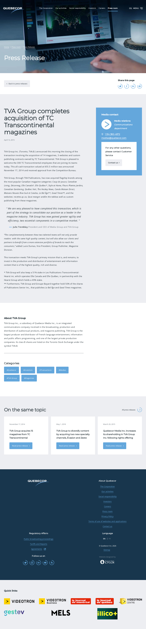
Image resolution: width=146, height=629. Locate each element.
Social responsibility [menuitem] (77, 8)
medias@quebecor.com (114, 138)
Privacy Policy (107, 516)
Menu (138, 8)
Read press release (20, 446)
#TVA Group (12, 378)
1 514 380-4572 (112, 134)
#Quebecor (11, 370)
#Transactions (45, 370)
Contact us (113, 163)
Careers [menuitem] (102, 8)
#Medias (62, 370)
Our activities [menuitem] (61, 8)
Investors (107, 501)
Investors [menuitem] (92, 8)
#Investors (28, 370)
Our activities (107, 491)
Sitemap (107, 550)
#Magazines (29, 378)
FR (130, 8)
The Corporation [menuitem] (46, 8)
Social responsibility (108, 496)
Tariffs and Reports (38, 544)
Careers (107, 506)
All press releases (132, 409)
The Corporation (107, 486)
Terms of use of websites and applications (107, 521)
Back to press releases (17, 83)
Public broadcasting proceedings (38, 539)
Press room (107, 511)
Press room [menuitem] (113, 8)
